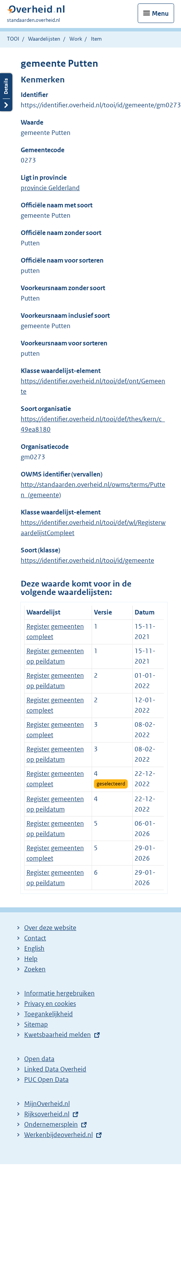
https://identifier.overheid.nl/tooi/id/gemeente (87, 560)
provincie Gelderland (50, 188)
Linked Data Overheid (55, 1069)
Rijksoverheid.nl (46, 1114)
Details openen (6, 92)
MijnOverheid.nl (47, 1103)
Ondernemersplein (51, 1124)
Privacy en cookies (50, 1003)
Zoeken (35, 969)
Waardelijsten (44, 38)
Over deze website (50, 927)
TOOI (13, 38)
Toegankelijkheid (48, 1014)
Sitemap (36, 1024)
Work (75, 38)
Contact (35, 938)
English (34, 948)
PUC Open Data (46, 1079)
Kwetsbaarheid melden (57, 1034)
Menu (160, 13)
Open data (39, 1059)
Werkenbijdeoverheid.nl (58, 1134)
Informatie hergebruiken (59, 993)
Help (31, 959)
